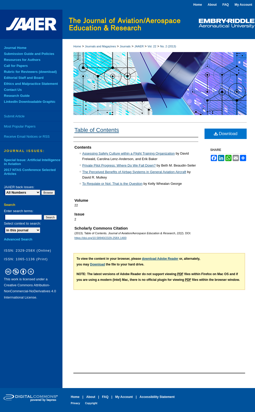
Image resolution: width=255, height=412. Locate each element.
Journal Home (15, 48)
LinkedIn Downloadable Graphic (29, 102)
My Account (124, 397)
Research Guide (17, 96)
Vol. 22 (152, 46)
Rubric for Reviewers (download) (30, 72)
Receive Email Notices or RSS (27, 136)
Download (226, 133)
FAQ (105, 397)
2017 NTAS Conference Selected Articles (30, 172)
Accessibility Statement (157, 397)
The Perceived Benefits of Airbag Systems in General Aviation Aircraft (134, 172)
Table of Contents (96, 130)
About (90, 397)
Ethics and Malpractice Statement (31, 84)
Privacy (75, 403)
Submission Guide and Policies (29, 54)
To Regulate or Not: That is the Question (112, 184)
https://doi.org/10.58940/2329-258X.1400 (100, 237)
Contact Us (13, 90)
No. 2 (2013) (168, 46)
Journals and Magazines (100, 46)
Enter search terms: (18, 211)
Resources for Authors (22, 60)
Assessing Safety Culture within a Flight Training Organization (128, 153)
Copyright (91, 403)
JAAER (139, 46)
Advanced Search (18, 239)
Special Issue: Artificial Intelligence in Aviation (32, 162)
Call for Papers (16, 66)
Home (77, 46)
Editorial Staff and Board (23, 78)
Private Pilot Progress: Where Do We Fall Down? (119, 165)
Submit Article (14, 116)
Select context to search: (22, 223)
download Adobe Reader (160, 259)
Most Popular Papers (19, 126)
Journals (125, 46)
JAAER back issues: (19, 187)
